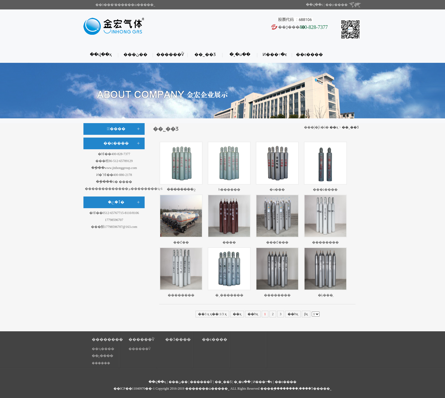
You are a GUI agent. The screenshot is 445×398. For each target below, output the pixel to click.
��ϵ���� (309, 54)
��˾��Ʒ (205, 54)
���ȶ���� (325, 189)
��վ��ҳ (101, 54)
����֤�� (101, 363)
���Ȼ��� (277, 242)
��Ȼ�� (181, 242)
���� (229, 242)
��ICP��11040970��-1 (134, 388)
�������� (325, 242)
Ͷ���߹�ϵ (275, 54)
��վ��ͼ (314, 5)
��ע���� (336, 5)
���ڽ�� (135, 54)
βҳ (306, 314)
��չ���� (102, 356)
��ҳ (334, 127)
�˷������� (229, 295)
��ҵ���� (103, 349)
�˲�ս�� (239, 54)
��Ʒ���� (178, 339)
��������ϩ (181, 189)
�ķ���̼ (325, 295)
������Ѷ (170, 54)
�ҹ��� (277, 189)
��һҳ (293, 314)
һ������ (229, 189)
